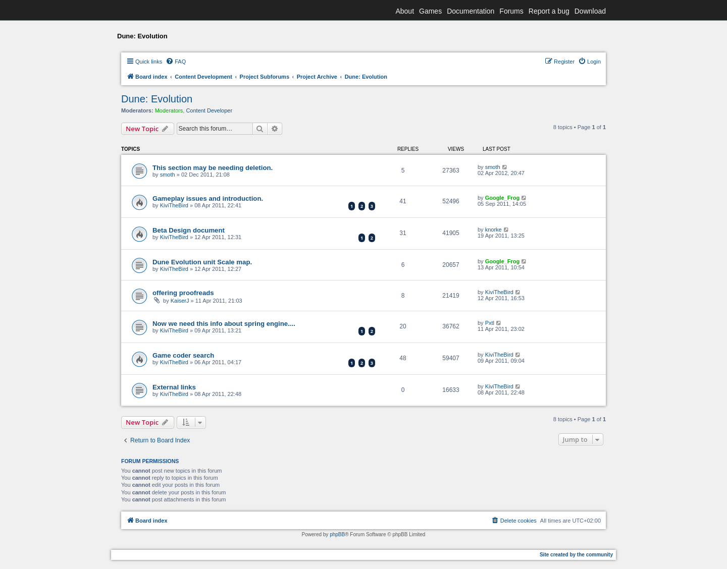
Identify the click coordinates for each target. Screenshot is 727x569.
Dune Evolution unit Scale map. (202, 262)
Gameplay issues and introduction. (207, 198)
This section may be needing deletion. (212, 168)
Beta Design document (188, 230)
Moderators (169, 110)
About (404, 11)
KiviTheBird (174, 205)
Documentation (470, 11)
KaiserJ (180, 301)
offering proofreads (183, 293)
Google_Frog (502, 198)
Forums (511, 11)
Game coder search (183, 355)
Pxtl (489, 323)
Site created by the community (576, 554)
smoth (167, 175)
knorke (493, 229)
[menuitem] (176, 61)
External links (174, 387)
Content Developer (209, 110)
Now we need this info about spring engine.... (223, 323)
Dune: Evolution (156, 98)
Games (430, 11)
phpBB (337, 534)
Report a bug (549, 11)
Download (590, 11)
